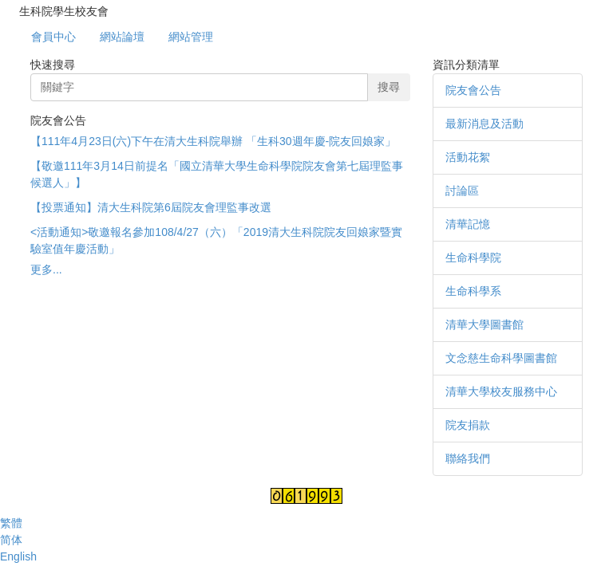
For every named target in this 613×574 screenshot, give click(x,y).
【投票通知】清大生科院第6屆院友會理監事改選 (150, 207)
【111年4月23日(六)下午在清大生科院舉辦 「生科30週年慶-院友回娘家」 (213, 141)
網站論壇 (122, 36)
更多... (46, 269)
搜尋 (389, 87)
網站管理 (190, 36)
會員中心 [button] (53, 36)
